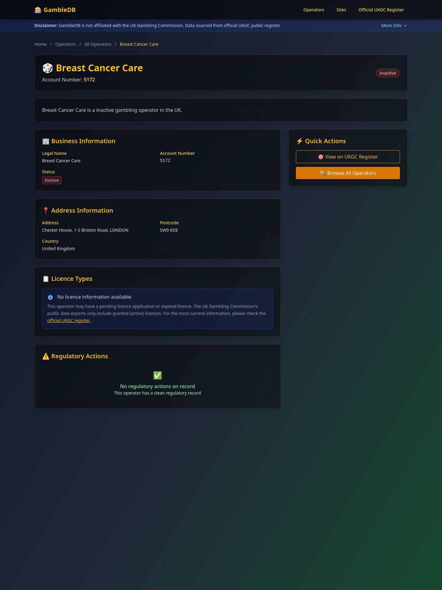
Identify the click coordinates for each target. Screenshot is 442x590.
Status (48, 172)
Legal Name (54, 153)
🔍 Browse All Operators (348, 173)
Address (50, 223)
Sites (341, 10)
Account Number (177, 153)
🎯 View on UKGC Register (348, 156)
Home (40, 44)
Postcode (169, 223)
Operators (313, 10)
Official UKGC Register (381, 10)
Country (50, 241)
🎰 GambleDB (55, 10)
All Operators (98, 44)
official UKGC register (69, 320)
